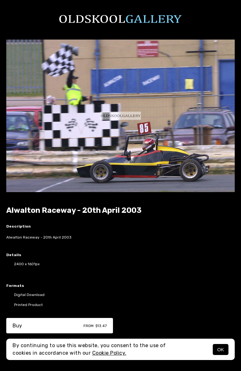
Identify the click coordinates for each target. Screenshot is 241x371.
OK (220, 349)
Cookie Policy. (109, 353)
